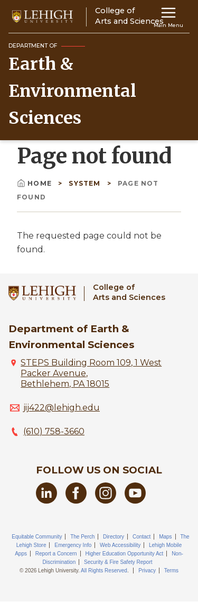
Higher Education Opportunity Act (124, 554)
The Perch (82, 537)
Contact (141, 537)
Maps (165, 537)
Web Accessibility (120, 545)
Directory (113, 537)
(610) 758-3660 (53, 431)
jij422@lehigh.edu (61, 408)
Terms (171, 570)
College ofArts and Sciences (129, 292)
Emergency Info (72, 545)
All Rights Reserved (104, 570)
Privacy (147, 570)
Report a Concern (56, 554)
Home (35, 183)
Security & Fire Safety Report (118, 562)
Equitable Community (37, 537)
